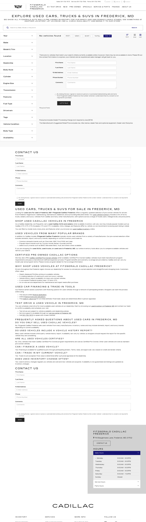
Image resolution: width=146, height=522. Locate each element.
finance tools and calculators (34, 297)
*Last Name (59, 67)
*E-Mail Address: (20, 170)
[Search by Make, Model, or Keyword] (70, 27)
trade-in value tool (29, 299)
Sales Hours (117, 453)
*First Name (59, 62)
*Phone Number (58, 77)
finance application (39, 295)
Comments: (59, 82)
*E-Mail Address (58, 72)
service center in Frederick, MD (60, 313)
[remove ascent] (88, 36)
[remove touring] (98, 36)
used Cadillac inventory (81, 229)
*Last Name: (19, 163)
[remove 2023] (68, 36)
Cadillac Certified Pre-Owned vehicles (43, 258)
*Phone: (17, 178)
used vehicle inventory (101, 215)
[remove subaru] (78, 36)
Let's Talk (64, 103)
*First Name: (19, 155)
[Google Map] (44, 459)
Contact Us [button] (102, 443)
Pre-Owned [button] (75, 7)
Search (134, 27)
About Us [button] (126, 7)
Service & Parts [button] (102, 7)
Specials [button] (87, 7)
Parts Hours (117, 486)
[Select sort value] (128, 36)
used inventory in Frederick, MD (102, 306)
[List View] (140, 36)
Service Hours (117, 482)
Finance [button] (116, 7)
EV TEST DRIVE (54, 7)
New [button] (65, 7)
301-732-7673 (27, 315)
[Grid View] (134, 36)
